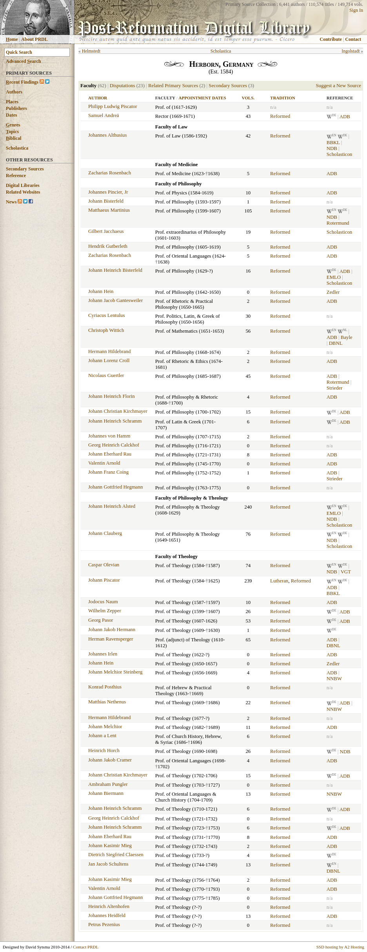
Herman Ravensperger (110, 639)
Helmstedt (91, 51)
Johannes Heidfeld (106, 915)
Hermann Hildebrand (109, 351)
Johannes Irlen (102, 654)
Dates (11, 115)
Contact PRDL (85, 947)
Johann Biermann (106, 793)
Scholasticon (339, 154)
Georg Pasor (100, 620)
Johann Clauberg (105, 533)
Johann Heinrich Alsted (111, 506)
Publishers (16, 108)
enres (13, 125)
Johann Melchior (105, 726)
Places (12, 101)
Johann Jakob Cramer (110, 760)
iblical (13, 138)
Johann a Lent (102, 735)
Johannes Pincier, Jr (108, 192)
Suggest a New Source (338, 85)
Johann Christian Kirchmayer (117, 411)
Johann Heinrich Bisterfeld (115, 270)
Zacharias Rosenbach (109, 173)
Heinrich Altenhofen (108, 906)
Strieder (335, 388)
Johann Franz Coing (108, 472)
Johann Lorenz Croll (108, 360)
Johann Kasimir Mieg (110, 845)
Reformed (280, 116)
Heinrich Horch (104, 750)
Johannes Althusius (107, 135)
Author (97, 97)
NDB (332, 148)
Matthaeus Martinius (109, 210)
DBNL (336, 343)
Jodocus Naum (103, 601)
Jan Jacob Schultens (108, 864)
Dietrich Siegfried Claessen (116, 854)
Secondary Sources (25, 169)
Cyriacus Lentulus (106, 315)
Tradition (282, 97)
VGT (346, 572)
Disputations (122, 85)
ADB (345, 116)
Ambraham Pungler (108, 784)
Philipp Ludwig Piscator (112, 106)
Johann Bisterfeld (106, 201)
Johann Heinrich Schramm (115, 421)
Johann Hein (100, 291)
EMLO (334, 277)
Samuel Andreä (103, 115)
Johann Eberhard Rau (109, 454)
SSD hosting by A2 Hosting (340, 947)
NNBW (334, 678)
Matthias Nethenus (107, 702)
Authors (14, 92)
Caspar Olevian (103, 565)
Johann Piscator (104, 580)
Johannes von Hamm (109, 436)
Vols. (248, 97)
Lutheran (279, 581)
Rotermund (338, 223)
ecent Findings (22, 82)
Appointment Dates (202, 97)
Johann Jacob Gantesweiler (115, 300)
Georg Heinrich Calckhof (113, 445)
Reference (16, 175)
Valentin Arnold (104, 463)
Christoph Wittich (106, 330)
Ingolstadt (351, 51)
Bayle (346, 337)
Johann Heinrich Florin (111, 396)
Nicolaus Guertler (106, 375)
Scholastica (17, 148)
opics (12, 131)
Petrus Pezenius (104, 924)
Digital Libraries (23, 185)
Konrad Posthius (105, 687)
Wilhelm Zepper (104, 610)
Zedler (333, 292)
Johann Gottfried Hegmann (115, 487)
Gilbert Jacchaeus (106, 231)
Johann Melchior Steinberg (115, 672)
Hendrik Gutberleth (107, 246)
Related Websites (23, 192)
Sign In (356, 10)
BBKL (333, 142)
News (11, 202)
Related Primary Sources (173, 85)
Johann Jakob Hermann (111, 629)
